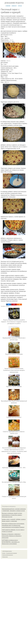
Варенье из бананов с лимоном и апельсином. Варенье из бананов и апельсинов (11, 535)
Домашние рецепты (14, 3)
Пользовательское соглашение (11, 553)
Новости (14, 5)
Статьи (20, 5)
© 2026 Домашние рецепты (7, 551)
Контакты (3, 553)
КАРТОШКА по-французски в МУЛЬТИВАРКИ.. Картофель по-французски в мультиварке (11, 542)
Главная (8, 5)
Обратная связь (5, 556)
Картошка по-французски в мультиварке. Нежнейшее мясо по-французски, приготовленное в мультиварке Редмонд (13, 525)
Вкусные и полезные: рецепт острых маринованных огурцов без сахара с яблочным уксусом (12, 515)
